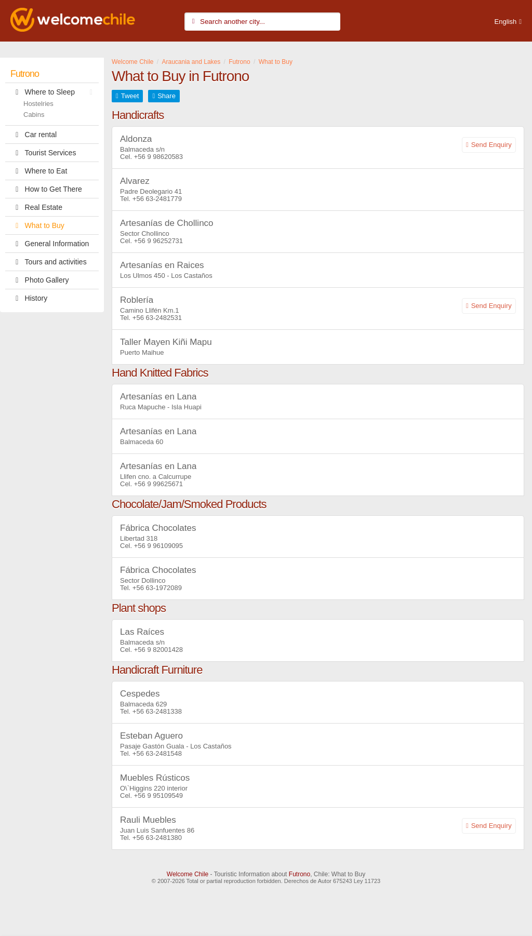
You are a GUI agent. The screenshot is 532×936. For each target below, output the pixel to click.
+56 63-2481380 (157, 837)
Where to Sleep (54, 92)
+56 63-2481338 (157, 711)
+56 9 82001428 (158, 649)
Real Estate (36, 207)
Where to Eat (38, 171)
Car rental (33, 134)
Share (166, 96)
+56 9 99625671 (158, 484)
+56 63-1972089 (157, 588)
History (28, 298)
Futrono (24, 74)
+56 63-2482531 (157, 318)
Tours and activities (48, 262)
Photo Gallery (39, 280)
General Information (49, 243)
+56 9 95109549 (158, 795)
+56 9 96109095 (158, 546)
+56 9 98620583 (158, 157)
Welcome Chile (187, 874)
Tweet (130, 96)
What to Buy (37, 225)
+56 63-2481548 (157, 753)
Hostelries (38, 104)
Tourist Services (43, 152)
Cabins (33, 114)
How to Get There (46, 189)
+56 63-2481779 (157, 199)
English (506, 21)
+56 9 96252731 (158, 241)
